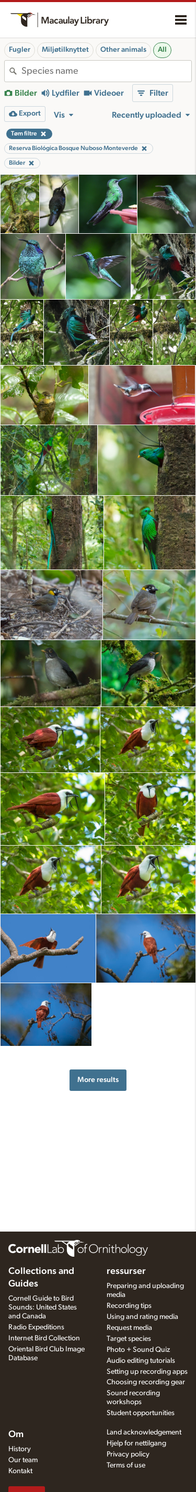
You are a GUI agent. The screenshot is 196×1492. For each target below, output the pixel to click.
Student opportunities (141, 1413)
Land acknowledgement (144, 1432)
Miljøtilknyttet (65, 49)
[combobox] (106, 71)
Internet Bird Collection (44, 1338)
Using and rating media (142, 1316)
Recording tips (129, 1305)
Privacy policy (128, 1454)
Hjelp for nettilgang (136, 1443)
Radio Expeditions (36, 1327)
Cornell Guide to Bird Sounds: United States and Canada (42, 1307)
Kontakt (20, 1471)
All (162, 49)
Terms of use (126, 1465)
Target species (129, 1338)
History (19, 1449)
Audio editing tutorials (141, 1360)
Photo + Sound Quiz (138, 1349)
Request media (129, 1327)
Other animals (123, 49)
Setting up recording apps (147, 1371)
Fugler (19, 49)
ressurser (126, 1271)
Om (16, 1434)
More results (98, 1080)
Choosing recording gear (146, 1382)
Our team (23, 1460)
